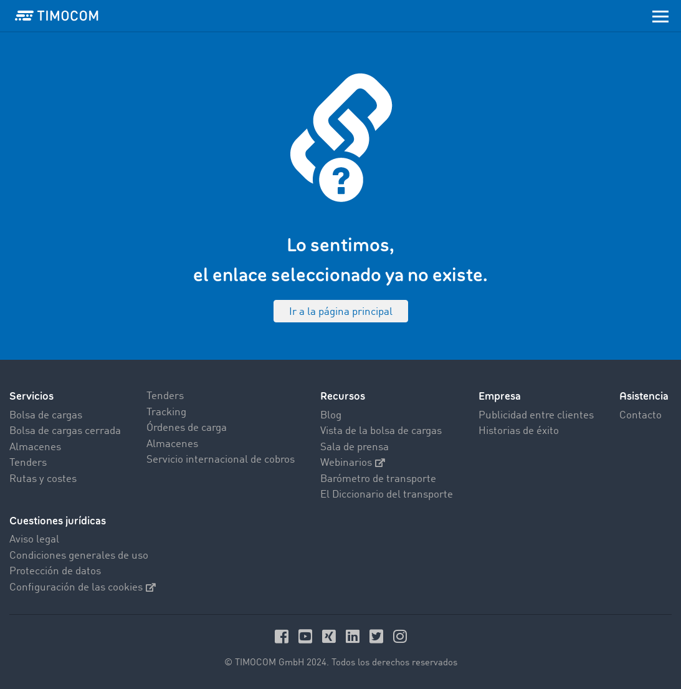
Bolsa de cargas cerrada (65, 431)
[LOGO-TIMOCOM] (56, 15)
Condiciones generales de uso (78, 556)
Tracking (166, 412)
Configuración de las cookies (82, 587)
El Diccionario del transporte (386, 494)
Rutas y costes (43, 479)
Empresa (500, 396)
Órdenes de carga (186, 428)
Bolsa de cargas (45, 415)
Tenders (28, 463)
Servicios (31, 396)
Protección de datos (55, 571)
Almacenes (35, 447)
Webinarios (352, 463)
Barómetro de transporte (378, 479)
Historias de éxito (519, 431)
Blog (330, 415)
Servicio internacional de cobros (220, 460)
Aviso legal (34, 539)
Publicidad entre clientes (536, 415)
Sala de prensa (354, 447)
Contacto (640, 415)
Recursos (342, 396)
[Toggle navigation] (660, 15)
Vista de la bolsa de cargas (381, 431)
